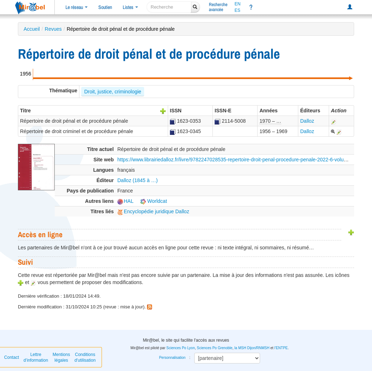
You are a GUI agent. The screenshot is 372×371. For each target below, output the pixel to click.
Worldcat (153, 201)
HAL (125, 201)
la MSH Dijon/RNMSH (251, 348)
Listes (130, 7)
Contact (11, 357)
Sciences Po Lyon (180, 348)
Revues (53, 29)
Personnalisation (172, 358)
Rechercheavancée (218, 7)
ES (237, 10)
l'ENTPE (281, 348)
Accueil (32, 29)
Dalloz (307, 121)
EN (238, 3)
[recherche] (169, 7)
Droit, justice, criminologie (112, 91)
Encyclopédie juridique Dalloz (153, 211)
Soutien (105, 7)
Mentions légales (61, 357)
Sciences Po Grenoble (214, 348)
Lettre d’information (36, 357)
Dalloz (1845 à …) (137, 180)
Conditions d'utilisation (85, 357)
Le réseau (76, 7)
